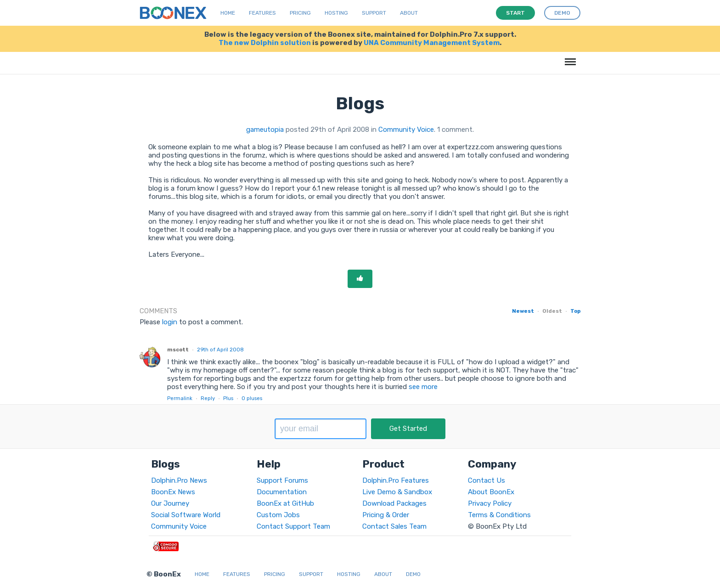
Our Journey (170, 503)
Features (262, 13)
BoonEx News (173, 492)
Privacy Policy (490, 503)
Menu (568, 57)
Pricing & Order (385, 515)
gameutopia (265, 129)
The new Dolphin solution (265, 43)
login (169, 322)
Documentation (282, 492)
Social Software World (185, 515)
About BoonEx (491, 492)
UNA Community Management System (432, 43)
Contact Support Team (293, 526)
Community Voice (406, 129)
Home (227, 13)
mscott (178, 349)
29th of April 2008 (220, 349)
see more (422, 387)
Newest (523, 311)
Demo (413, 574)
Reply (208, 398)
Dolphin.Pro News (179, 480)
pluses (252, 398)
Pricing (300, 13)
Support (374, 13)
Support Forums (282, 480)
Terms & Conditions (499, 515)
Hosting (336, 13)
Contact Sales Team (394, 526)
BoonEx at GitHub (285, 503)
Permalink (179, 398)
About (409, 13)
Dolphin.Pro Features (395, 480)
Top (575, 311)
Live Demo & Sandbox (397, 492)
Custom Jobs (278, 515)
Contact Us (486, 480)
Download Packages (394, 503)
